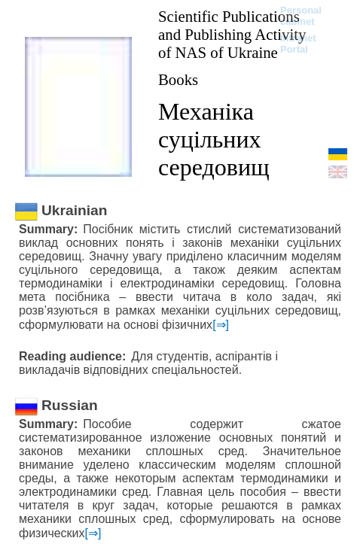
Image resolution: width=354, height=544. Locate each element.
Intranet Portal (298, 43)
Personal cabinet (301, 16)
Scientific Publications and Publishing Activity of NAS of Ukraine (232, 34)
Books (178, 79)
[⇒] (220, 324)
